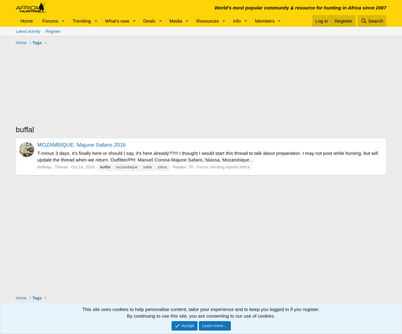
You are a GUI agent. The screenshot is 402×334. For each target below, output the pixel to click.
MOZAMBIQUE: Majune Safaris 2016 (81, 145)
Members (265, 21)
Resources (207, 21)
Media (175, 21)
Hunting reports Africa (230, 167)
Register (53, 31)
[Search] (372, 21)
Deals (149, 21)
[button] (63, 21)
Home (26, 21)
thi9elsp (44, 167)
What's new (117, 21)
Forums (50, 21)
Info (237, 21)
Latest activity (28, 31)
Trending (82, 21)
